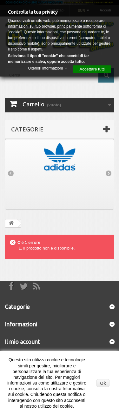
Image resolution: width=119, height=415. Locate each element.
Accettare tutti (92, 69)
